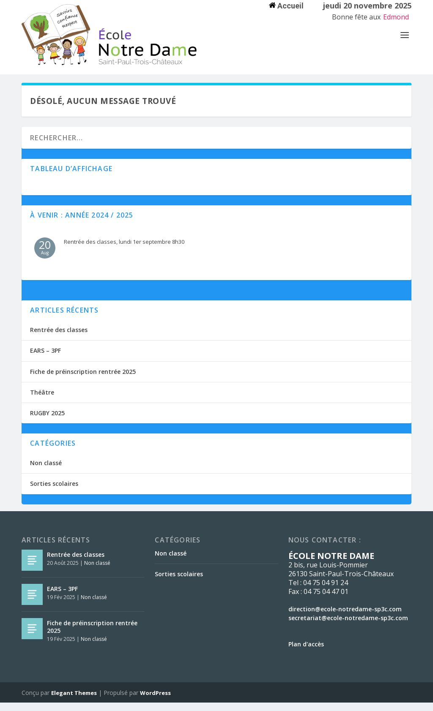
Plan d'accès (306, 652)
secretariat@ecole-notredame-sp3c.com (348, 626)
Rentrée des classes (59, 338)
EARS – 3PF (45, 359)
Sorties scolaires (54, 492)
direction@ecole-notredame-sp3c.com (345, 617)
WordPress (155, 701)
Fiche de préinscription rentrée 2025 (83, 380)
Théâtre (42, 401)
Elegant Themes (74, 701)
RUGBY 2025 (47, 421)
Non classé (46, 471)
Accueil (286, 5)
